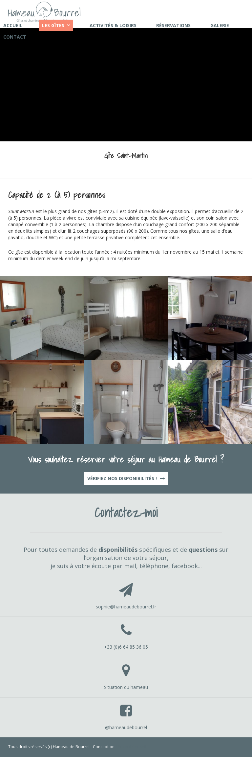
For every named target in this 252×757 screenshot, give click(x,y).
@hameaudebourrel (126, 727)
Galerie (219, 25)
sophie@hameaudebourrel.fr (126, 607)
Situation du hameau (126, 687)
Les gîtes (53, 25)
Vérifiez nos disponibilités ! (126, 478)
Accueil (12, 25)
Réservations (173, 25)
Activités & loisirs (113, 25)
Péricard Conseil (131, 746)
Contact (14, 37)
